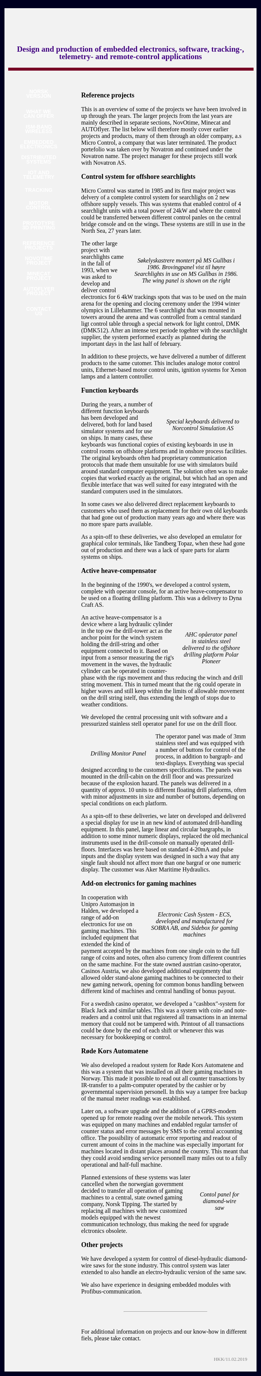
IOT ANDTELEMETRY (38, 175)
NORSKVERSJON (38, 93)
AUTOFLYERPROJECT (38, 291)
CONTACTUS (38, 311)
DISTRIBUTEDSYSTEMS (38, 159)
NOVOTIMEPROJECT (39, 260)
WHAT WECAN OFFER (38, 114)
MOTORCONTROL (38, 205)
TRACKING (38, 190)
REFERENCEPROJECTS (39, 245)
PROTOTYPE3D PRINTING (38, 225)
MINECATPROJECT (38, 276)
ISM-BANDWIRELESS (38, 129)
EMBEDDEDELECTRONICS (38, 144)
